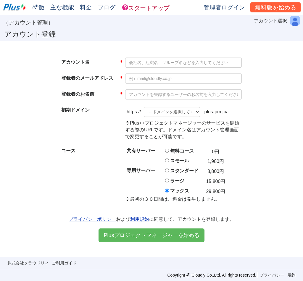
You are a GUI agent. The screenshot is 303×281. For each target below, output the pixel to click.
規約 (291, 275)
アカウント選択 (270, 20)
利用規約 (139, 219)
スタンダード (184, 170)
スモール (179, 160)
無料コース (182, 150)
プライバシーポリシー (92, 219)
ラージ (177, 180)
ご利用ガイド (64, 263)
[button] (146, 7)
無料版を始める (275, 7)
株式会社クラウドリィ (28, 263)
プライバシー (272, 275)
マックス (179, 190)
